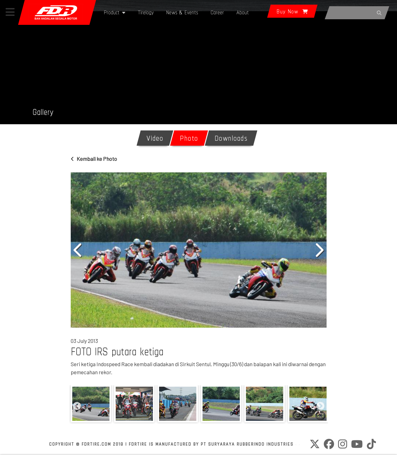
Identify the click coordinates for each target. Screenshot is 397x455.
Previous (78, 250)
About (242, 12)
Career (217, 12)
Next (319, 250)
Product (114, 12)
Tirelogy (146, 12)
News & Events (182, 12)
